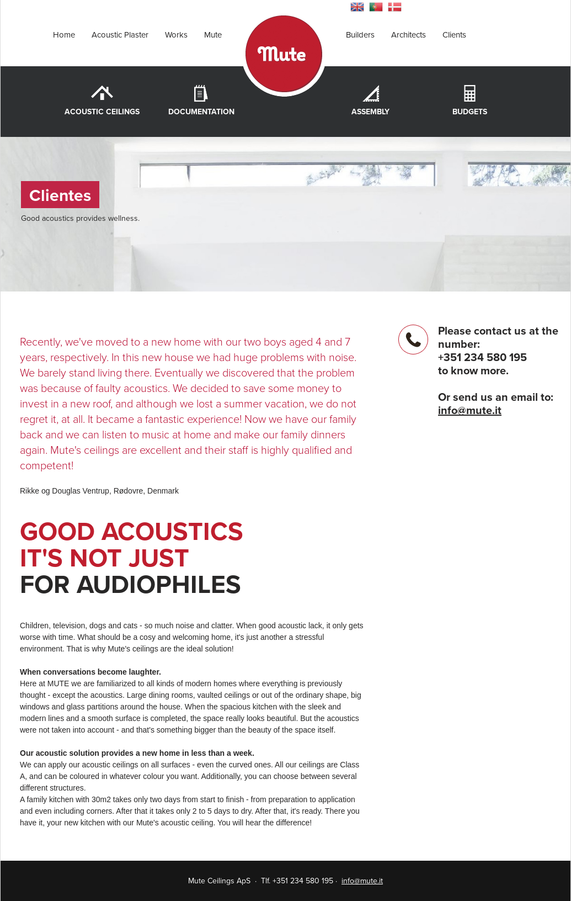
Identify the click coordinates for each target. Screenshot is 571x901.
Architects (408, 35)
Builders (360, 35)
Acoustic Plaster (120, 35)
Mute (213, 35)
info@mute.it (469, 410)
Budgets (469, 111)
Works (176, 35)
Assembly (370, 111)
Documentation (201, 111)
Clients (454, 35)
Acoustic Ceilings (102, 111)
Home (64, 35)
